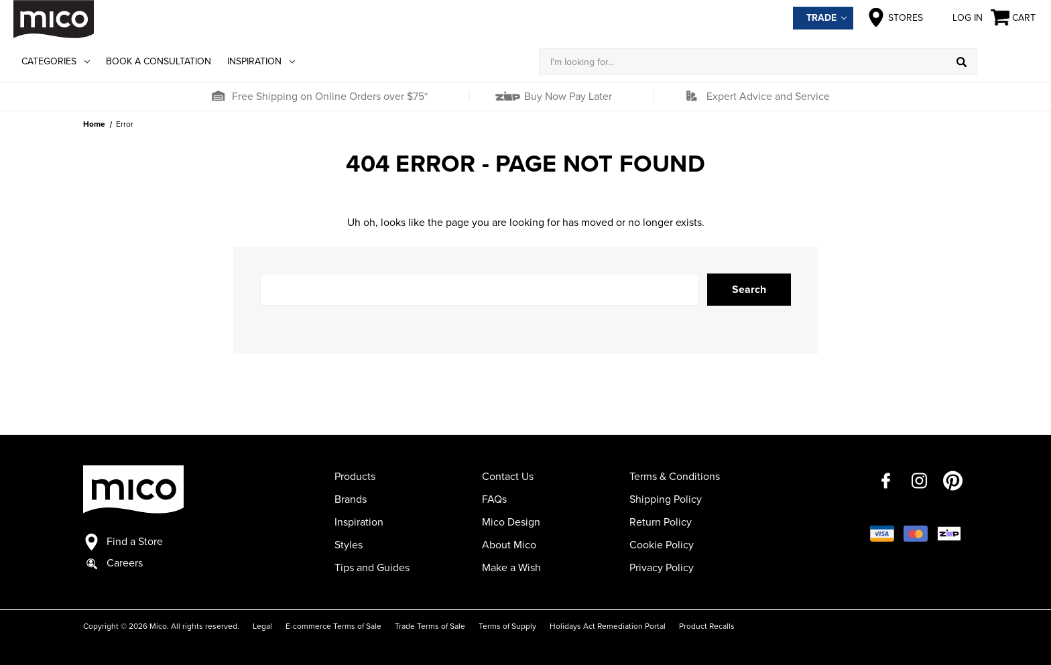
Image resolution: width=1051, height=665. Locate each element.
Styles (348, 545)
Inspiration (261, 61)
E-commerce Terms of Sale (333, 626)
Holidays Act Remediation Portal (608, 626)
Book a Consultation (158, 61)
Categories (55, 61)
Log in (957, 17)
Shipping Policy (665, 499)
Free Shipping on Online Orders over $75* (330, 96)
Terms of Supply (507, 626)
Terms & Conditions (674, 476)
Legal (262, 626)
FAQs (494, 499)
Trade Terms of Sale (430, 626)
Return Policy (660, 522)
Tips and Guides (372, 568)
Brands (350, 499)
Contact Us (508, 476)
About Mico (509, 545)
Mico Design (511, 522)
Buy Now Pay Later (566, 96)
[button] (217, 96)
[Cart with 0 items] (1014, 18)
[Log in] (1007, 62)
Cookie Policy (661, 545)
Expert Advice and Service (768, 96)
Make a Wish (511, 568)
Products (354, 476)
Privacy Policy (661, 568)
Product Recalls (707, 626)
